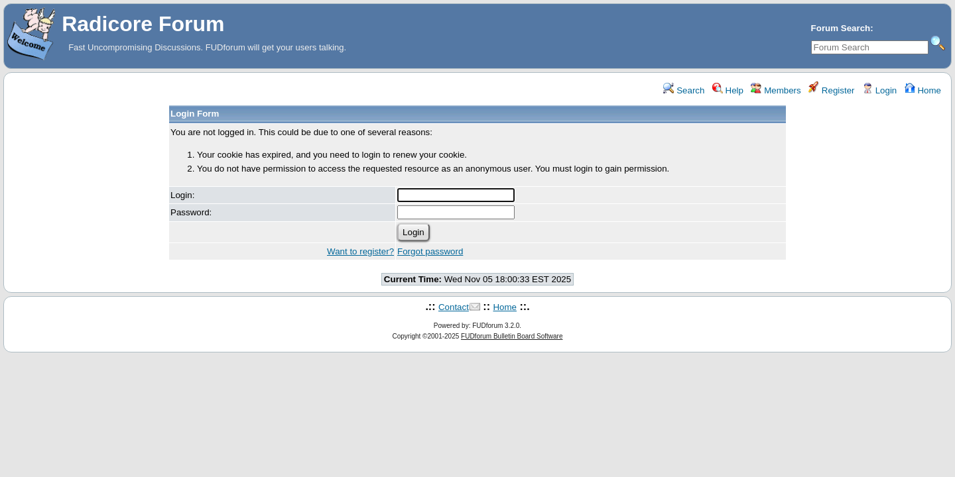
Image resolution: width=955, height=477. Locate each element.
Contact (453, 307)
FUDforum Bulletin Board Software (511, 336)
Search (683, 90)
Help (727, 90)
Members (775, 90)
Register (831, 90)
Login (879, 90)
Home (923, 90)
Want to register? (360, 251)
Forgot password (430, 251)
